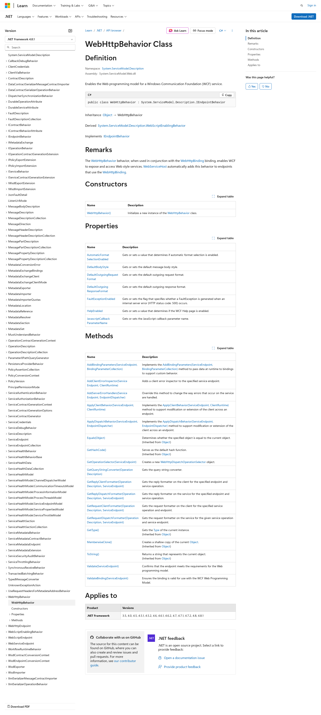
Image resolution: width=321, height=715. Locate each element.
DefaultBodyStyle (98, 267)
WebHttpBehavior (103, 160)
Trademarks (170, 703)
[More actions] (232, 30)
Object (107, 115)
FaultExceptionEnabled (101, 299)
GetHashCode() (96, 450)
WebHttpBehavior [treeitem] (22, 583)
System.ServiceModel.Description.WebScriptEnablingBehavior (141, 125)
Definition (254, 38)
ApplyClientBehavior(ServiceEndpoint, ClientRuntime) (196, 405)
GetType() (93, 530)
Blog (56, 703)
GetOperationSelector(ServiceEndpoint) (111, 462)
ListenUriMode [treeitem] (17, 181)
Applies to (254, 65)
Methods (253, 60)
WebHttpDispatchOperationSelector (183, 462)
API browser (113, 30)
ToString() (93, 554)
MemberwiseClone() (99, 542)
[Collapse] (70, 30)
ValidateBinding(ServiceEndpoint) (107, 578)
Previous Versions (37, 703)
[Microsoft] (7, 5)
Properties (254, 54)
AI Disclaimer (13, 703)
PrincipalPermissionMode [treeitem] (24, 368)
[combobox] (40, 39)
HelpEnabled (95, 311)
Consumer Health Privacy (117, 703)
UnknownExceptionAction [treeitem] (24, 566)
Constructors (256, 49)
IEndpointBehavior (117, 136)
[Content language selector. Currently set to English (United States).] (23, 693)
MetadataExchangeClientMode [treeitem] (27, 263)
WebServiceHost (155, 166)
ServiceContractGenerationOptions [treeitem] (30, 391)
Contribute (73, 703)
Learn (88, 30)
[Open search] (302, 5)
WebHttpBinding (192, 160)
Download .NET (304, 16)
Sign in (311, 5)
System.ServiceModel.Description (123, 68)
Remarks (253, 43)
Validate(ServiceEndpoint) (103, 566)
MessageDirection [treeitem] (19, 204)
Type (156, 530)
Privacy (89, 703)
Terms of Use (149, 703)
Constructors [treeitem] (19, 589)
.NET (99, 30)
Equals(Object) (96, 438)
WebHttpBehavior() (99, 213)
